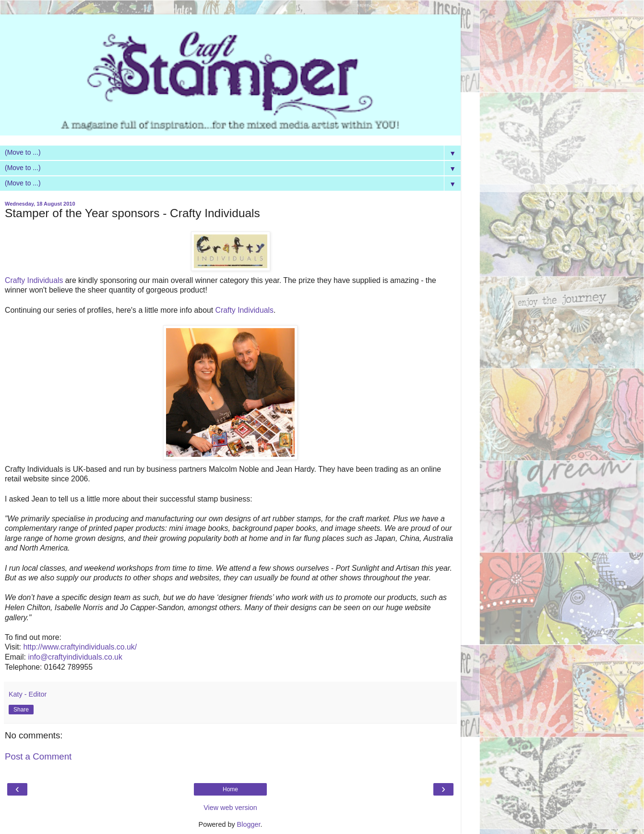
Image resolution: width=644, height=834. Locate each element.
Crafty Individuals (35, 280)
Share (21, 709)
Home (230, 789)
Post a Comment (38, 756)
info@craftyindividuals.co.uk (75, 657)
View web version (230, 807)
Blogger (249, 824)
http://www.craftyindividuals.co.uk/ (80, 647)
